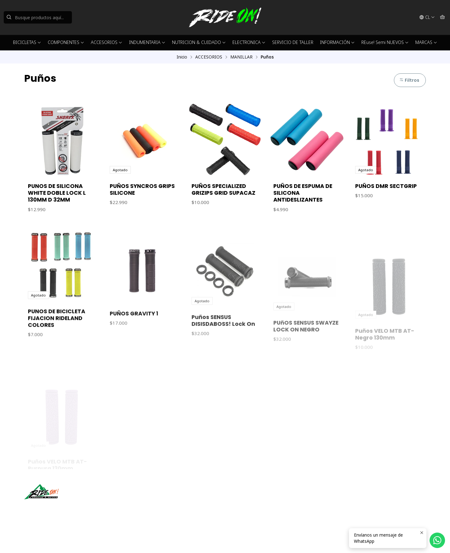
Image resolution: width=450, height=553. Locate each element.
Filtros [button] (409, 80)
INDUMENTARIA (147, 42)
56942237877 (246, 506)
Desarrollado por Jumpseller (114, 540)
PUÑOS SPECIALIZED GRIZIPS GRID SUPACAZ (223, 189)
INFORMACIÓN (337, 42)
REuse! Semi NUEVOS (385, 42)
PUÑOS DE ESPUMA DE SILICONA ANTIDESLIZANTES (302, 192)
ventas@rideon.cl (249, 498)
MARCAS (426, 42)
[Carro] (442, 17)
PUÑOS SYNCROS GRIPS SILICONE (142, 189)
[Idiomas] (427, 17)
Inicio (182, 57)
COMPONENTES (66, 42)
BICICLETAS (27, 42)
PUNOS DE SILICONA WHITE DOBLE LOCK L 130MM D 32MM (57, 192)
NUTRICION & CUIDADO (199, 42)
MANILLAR (241, 57)
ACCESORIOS (106, 42)
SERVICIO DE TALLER (292, 42)
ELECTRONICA (249, 42)
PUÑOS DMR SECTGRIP (386, 186)
